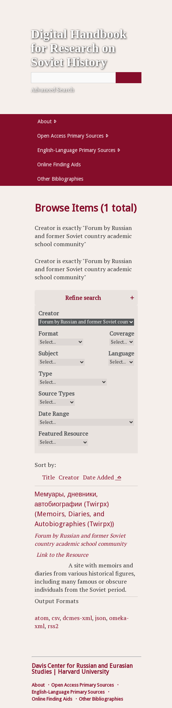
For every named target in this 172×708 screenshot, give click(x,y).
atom (42, 618)
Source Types (56, 393)
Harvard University (83, 671)
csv (56, 618)
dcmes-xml (77, 618)
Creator (48, 313)
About (45, 121)
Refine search (83, 298)
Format (48, 333)
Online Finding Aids (59, 164)
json (100, 618)
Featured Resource (63, 433)
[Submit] (128, 77)
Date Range (53, 414)
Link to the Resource (62, 554)
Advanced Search (52, 89)
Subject (48, 353)
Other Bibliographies (60, 179)
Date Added (99, 477)
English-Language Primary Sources (76, 150)
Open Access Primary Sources (70, 136)
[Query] (86, 77)
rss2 (53, 626)
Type (45, 373)
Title (48, 477)
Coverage (121, 333)
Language (121, 353)
